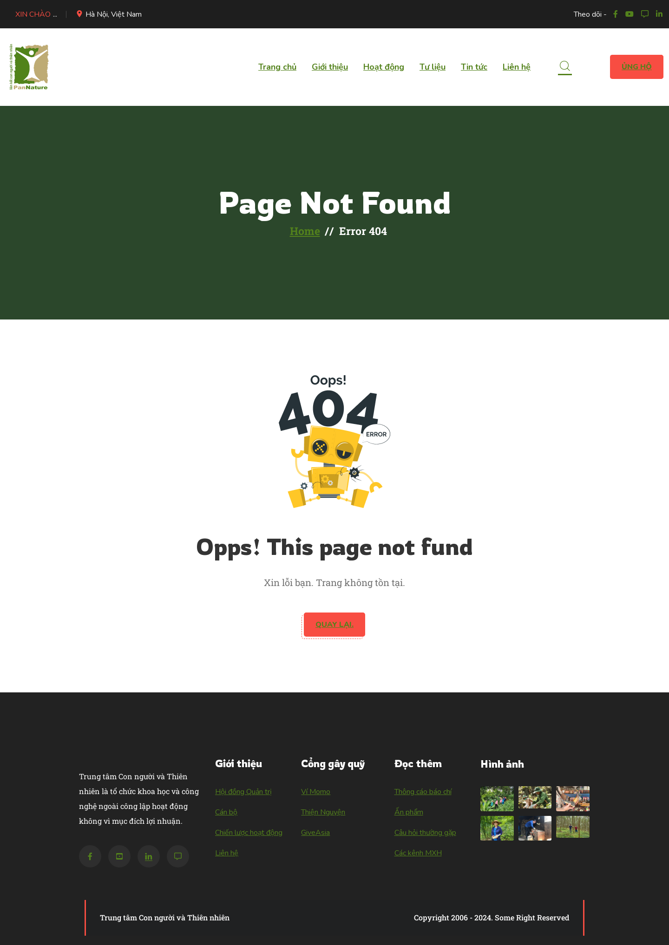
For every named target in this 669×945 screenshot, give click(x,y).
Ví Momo (315, 792)
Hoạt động (383, 66)
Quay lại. (334, 624)
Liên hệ (517, 66)
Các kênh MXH (418, 853)
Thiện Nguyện (323, 812)
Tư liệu (433, 66)
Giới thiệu (330, 66)
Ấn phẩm (408, 812)
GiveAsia (315, 833)
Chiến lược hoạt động (248, 833)
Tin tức (474, 66)
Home (305, 231)
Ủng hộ (637, 67)
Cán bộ (226, 812)
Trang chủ (277, 66)
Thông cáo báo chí (423, 792)
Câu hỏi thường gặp (425, 833)
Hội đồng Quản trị (243, 792)
